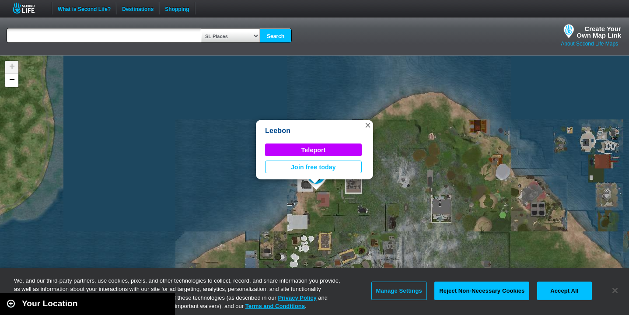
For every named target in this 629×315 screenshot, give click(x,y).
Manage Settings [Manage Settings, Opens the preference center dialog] (399, 290)
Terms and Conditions (275, 306)
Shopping (177, 8)
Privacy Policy (297, 297)
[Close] (615, 290)
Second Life (28, 8)
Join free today (313, 167)
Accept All (564, 290)
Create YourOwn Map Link (599, 32)
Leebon (277, 130)
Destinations (138, 8)
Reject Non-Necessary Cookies (481, 290)
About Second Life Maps (589, 44)
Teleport (313, 150)
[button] (368, 125)
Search (275, 36)
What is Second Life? (84, 8)
